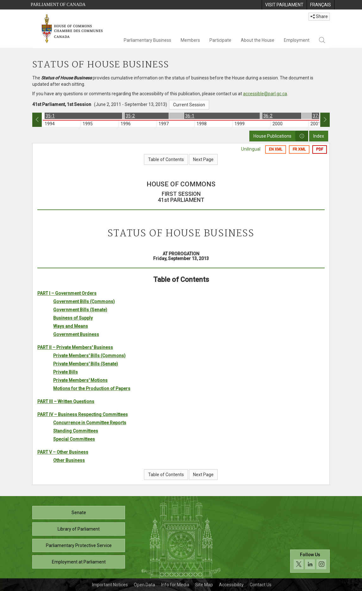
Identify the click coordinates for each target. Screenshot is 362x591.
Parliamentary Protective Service (79, 545)
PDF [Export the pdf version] (319, 149)
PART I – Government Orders (67, 293)
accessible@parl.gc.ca (265, 93)
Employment (296, 40)
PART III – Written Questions (65, 401)
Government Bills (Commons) (84, 301)
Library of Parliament (79, 529)
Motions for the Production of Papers (91, 388)
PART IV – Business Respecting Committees (82, 414)
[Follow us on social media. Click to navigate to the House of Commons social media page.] (310, 561)
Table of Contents (166, 159)
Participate (220, 40)
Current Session (189, 104)
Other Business (69, 460)
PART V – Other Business (62, 452)
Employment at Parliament (79, 561)
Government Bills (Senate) (80, 309)
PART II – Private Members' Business (75, 347)
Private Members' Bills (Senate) (85, 363)
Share (319, 16)
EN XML (275, 149)
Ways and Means (70, 326)
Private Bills (65, 372)
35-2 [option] (130, 115)
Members (190, 40)
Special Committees (74, 439)
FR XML (299, 149)
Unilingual (250, 149)
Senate (79, 512)
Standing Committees (75, 430)
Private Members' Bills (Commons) (89, 355)
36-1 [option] (189, 115)
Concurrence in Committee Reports (89, 422)
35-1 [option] (50, 115)
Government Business (76, 334)
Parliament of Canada (58, 4)
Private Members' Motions (80, 380)
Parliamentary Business (147, 40)
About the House (257, 40)
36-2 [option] (267, 115)
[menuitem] (284, 4)
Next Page (203, 159)
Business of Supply (73, 317)
